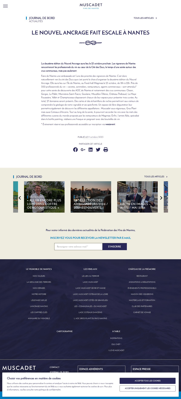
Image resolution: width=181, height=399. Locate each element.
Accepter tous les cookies (148, 381)
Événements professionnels (142, 288)
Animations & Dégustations (142, 282)
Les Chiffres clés (39, 312)
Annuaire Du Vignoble (39, 318)
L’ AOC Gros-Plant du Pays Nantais (90, 318)
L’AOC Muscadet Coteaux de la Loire (90, 294)
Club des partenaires (142, 306)
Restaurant (142, 276)
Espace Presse (142, 369)
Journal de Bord (59, 372)
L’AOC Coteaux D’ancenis (90, 312)
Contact (54, 367)
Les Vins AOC (90, 269)
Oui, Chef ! (116, 344)
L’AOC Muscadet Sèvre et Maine (90, 288)
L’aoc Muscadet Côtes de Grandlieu (90, 300)
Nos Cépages (39, 288)
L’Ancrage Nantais (39, 306)
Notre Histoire (39, 294)
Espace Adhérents (91, 369)
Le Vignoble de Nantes (39, 269)
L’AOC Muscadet (90, 282)
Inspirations (116, 338)
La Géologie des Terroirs (39, 282)
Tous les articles (144, 18)
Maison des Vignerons (142, 294)
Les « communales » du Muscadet (90, 306)
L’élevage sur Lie (39, 300)
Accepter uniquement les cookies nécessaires (147, 388)
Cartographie (65, 331)
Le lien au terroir (90, 276)
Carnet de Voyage (142, 312)
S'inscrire (114, 246)
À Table (116, 331)
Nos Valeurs (39, 276)
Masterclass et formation (142, 300)
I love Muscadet (116, 350)
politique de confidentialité (49, 389)
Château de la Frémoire (142, 269)
